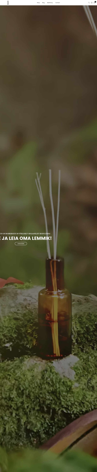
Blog (43, 2)
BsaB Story (50, 2)
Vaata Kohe (11, 243)
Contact (57, 2)
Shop (38, 2)
